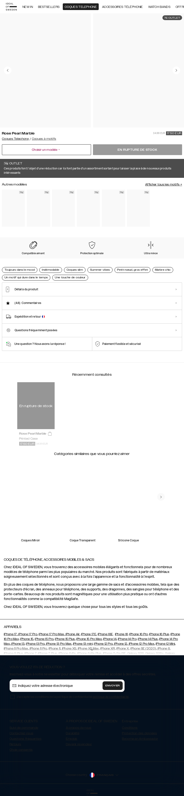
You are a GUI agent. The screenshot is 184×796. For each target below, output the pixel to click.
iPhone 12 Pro (103, 643)
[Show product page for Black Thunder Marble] (63, 208)
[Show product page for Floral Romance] (13, 208)
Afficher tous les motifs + (163, 184)
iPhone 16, (122, 634)
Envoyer (112, 685)
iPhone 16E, (105, 634)
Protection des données (139, 733)
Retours (15, 744)
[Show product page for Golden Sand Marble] (113, 208)
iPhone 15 (26, 639)
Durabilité (73, 733)
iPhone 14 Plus (148, 639)
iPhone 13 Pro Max (58, 643)
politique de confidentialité (111, 697)
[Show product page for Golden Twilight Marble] (138, 208)
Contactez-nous (21, 733)
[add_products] (50, 434)
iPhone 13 (17, 643)
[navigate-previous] (161, 497)
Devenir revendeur (79, 744)
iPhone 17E (88, 634)
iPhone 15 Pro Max (89, 639)
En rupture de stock (137, 149)
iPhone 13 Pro (35, 643)
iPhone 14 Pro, (127, 639)
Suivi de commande (24, 727)
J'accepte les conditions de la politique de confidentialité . (73, 697)
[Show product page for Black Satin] (38, 208)
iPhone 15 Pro (44, 639)
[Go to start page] (11, 7)
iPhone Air (72, 634)
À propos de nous (79, 727)
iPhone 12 (120, 643)
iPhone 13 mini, (83, 643)
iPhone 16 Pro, (139, 634)
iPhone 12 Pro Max (141, 643)
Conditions (130, 727)
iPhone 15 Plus (65, 639)
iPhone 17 (10, 634)
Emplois (71, 738)
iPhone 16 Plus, (159, 634)
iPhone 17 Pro (27, 634)
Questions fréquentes (25, 738)
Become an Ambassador (140, 738)
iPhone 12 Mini (165, 643)
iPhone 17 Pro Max (51, 634)
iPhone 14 (109, 639)
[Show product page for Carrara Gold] (88, 208)
